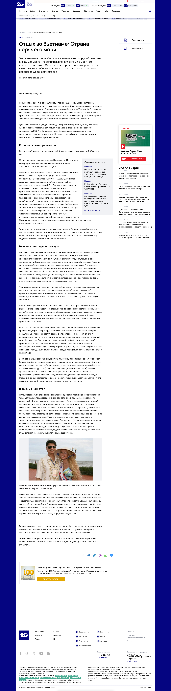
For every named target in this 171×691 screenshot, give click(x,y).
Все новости (90, 210)
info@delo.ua (132, 661)
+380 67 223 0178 (103, 655)
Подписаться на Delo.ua (134, 159)
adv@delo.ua (102, 657)
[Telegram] (88, 555)
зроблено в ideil (146, 687)
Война (32, 11)
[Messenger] (111, 555)
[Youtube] (41, 653)
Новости (23, 11)
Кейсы (102, 636)
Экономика (43, 11)
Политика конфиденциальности (136, 636)
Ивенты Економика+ (135, 1)
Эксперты (115, 11)
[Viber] (100, 555)
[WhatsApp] (106, 555)
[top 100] (29, 4)
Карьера (76, 11)
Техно (99, 11)
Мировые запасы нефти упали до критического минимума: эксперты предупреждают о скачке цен (96, 201)
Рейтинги (54, 2)
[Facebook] (83, 555)
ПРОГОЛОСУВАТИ (50, 579)
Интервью (104, 641)
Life (106, 11)
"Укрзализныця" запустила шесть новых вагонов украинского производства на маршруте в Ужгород (135, 224)
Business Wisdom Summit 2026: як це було (132, 152)
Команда (130, 631)
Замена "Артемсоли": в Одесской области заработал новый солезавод (135, 236)
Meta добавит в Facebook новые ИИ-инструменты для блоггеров (97, 186)
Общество (88, 11)
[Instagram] (48, 653)
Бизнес (55, 11)
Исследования (85, 646)
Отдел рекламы (133, 641)
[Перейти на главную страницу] (20, 4)
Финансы (65, 11)
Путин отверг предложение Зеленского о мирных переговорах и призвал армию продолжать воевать (134, 212)
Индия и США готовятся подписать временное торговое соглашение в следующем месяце (95, 173)
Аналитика (83, 641)
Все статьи (137, 48)
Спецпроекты (94, 2)
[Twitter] (94, 555)
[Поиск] (150, 11)
